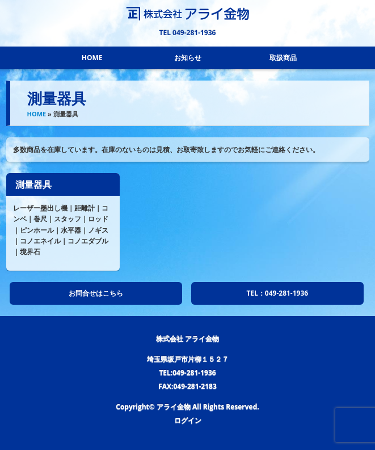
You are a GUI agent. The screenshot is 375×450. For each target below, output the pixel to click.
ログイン (187, 420)
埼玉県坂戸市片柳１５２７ (188, 359)
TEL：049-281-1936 (277, 293)
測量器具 (33, 184)
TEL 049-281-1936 (187, 32)
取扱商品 (283, 57)
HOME (92, 57)
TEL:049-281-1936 (187, 372)
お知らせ (187, 57)
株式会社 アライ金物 (187, 338)
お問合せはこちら (96, 293)
